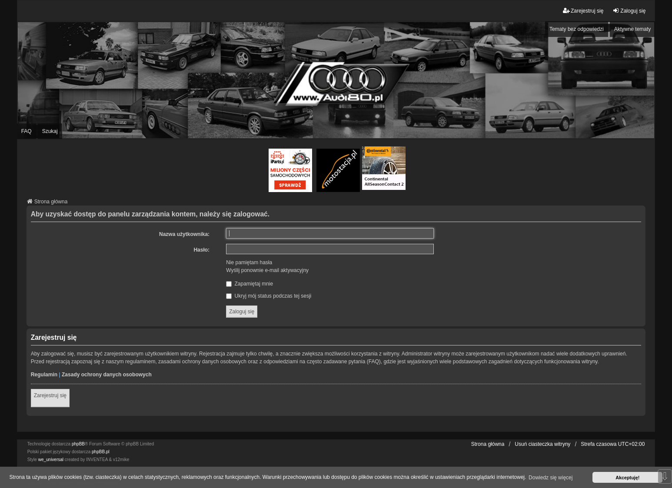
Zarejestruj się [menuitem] (583, 10)
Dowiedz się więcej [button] (550, 478)
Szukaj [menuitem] (50, 131)
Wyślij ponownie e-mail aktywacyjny (267, 270)
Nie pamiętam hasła (249, 262)
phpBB (78, 444)
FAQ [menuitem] (26, 131)
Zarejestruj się (50, 395)
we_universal (50, 459)
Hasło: (201, 250)
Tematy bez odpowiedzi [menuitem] (576, 29)
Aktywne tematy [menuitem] (632, 29)
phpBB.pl (101, 451)
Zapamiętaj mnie (249, 284)
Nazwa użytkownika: (184, 234)
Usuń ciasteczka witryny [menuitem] (542, 444)
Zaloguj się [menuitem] (628, 10)
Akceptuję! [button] (627, 477)
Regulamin (44, 375)
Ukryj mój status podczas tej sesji (268, 296)
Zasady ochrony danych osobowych (107, 375)
